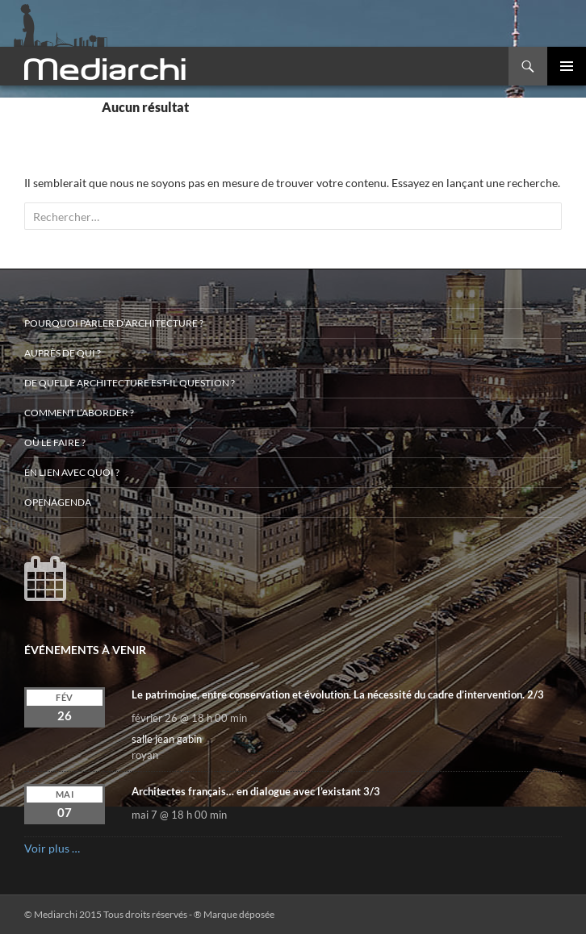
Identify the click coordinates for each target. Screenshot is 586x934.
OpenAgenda (57, 502)
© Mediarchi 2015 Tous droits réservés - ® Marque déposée (149, 914)
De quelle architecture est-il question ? (129, 383)
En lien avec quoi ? (71, 472)
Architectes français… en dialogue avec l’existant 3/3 (256, 791)
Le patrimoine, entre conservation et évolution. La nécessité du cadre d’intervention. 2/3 (338, 694)
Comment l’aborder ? (79, 413)
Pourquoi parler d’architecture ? (113, 323)
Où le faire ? (55, 442)
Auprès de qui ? (62, 353)
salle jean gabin (167, 738)
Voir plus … (52, 848)
